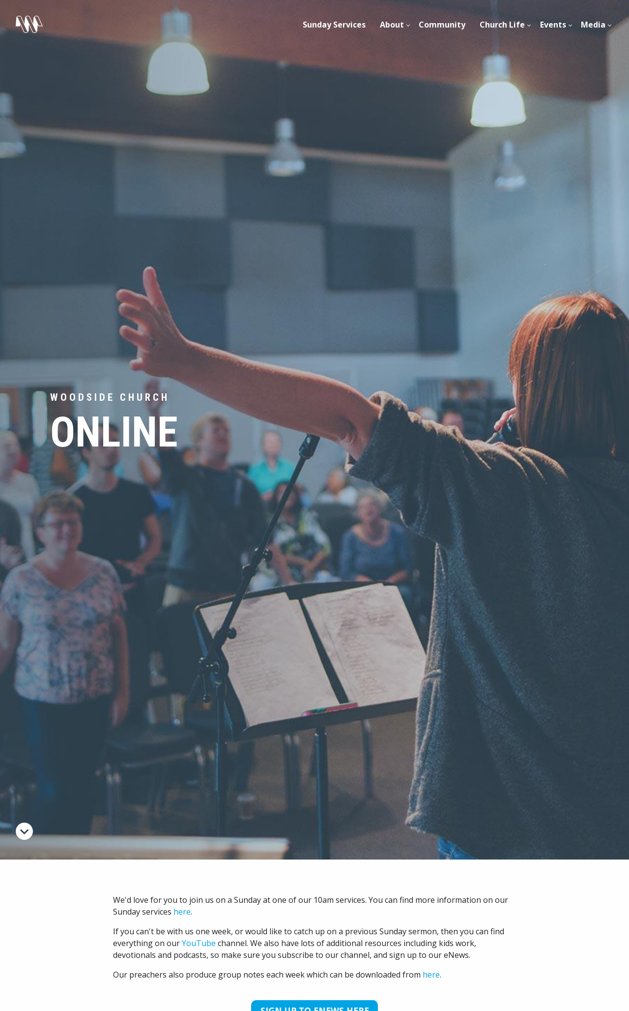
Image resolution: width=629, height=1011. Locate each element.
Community (442, 24)
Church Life (502, 24)
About (392, 24)
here (182, 911)
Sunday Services (334, 24)
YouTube (199, 943)
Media (593, 24)
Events (553, 24)
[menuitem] (334, 24)
